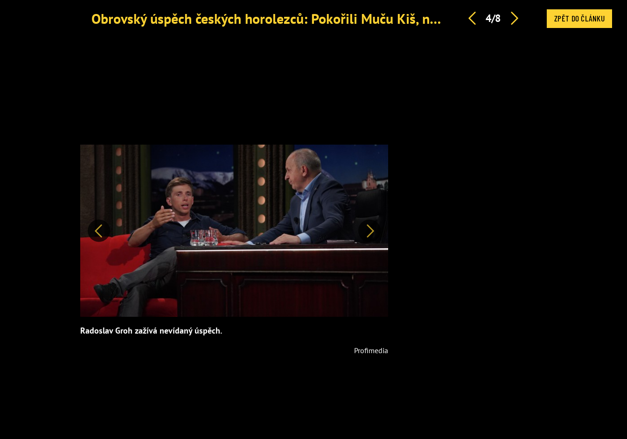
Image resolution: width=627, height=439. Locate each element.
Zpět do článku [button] (579, 18)
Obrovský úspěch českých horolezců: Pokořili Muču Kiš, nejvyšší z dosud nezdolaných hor (356, 18)
